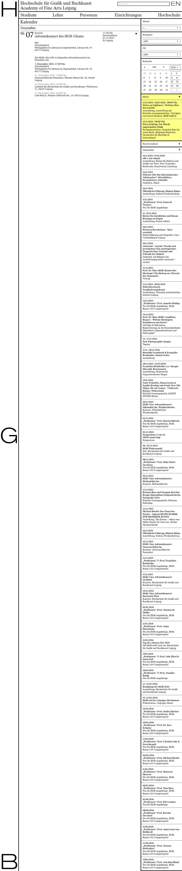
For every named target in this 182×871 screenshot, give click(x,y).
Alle (146, 41)
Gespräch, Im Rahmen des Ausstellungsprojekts (156, 258)
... (145, 28)
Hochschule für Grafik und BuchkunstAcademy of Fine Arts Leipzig (56, 6)
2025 (173, 67)
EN (176, 4)
